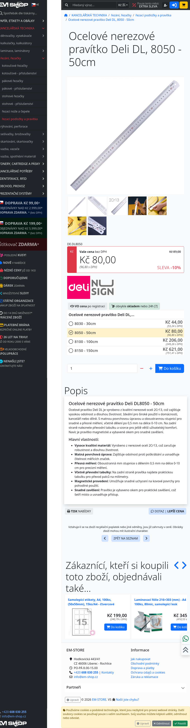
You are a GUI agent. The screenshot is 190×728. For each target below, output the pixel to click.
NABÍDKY (79, 511)
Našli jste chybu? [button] (127, 700)
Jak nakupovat (140, 659)
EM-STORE (99, 700)
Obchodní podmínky (145, 663)
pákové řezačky (26, 81)
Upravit (143, 723)
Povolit (180, 723)
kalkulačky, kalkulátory (30, 43)
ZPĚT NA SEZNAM (126, 538)
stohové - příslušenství (31, 104)
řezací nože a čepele (30, 111)
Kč (121, 5)
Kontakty (107, 672)
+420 (28, 712)
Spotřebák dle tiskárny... (32, 13)
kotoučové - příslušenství (33, 73)
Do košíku (116, 627)
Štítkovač (33, 244)
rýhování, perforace (28, 126)
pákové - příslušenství (31, 88)
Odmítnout (162, 723)
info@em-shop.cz (28, 716)
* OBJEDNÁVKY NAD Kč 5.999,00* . (35, 228)
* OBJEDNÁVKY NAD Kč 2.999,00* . (35, 207)
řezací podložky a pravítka (34, 119)
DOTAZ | (167, 511)
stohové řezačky (27, 96)
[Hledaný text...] (93, 5)
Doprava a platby (142, 668)
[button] (77, 206)
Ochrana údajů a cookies (148, 672)
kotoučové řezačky (29, 66)
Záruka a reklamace (144, 677)
